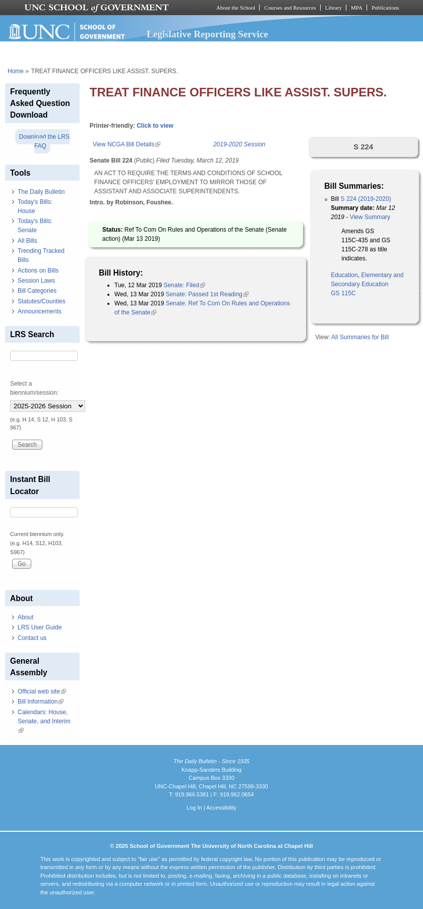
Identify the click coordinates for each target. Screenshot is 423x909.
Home (16, 71)
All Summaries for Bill (360, 337)
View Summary (370, 217)
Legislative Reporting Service (207, 34)
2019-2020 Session (239, 144)
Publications (385, 8)
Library (333, 8)
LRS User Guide (40, 627)
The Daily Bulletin (41, 191)
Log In (194, 808)
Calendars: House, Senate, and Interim (44, 721)
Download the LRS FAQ (44, 141)
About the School (235, 8)
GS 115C (343, 293)
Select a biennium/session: (34, 388)
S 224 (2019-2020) (366, 198)
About (25, 617)
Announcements (40, 311)
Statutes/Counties (42, 301)
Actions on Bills (38, 270)
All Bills (27, 240)
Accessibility (221, 808)
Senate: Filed (184, 285)
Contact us (32, 637)
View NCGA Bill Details (126, 144)
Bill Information (41, 701)
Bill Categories (37, 290)
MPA (356, 8)
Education (344, 275)
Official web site (42, 691)
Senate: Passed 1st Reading (207, 294)
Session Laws (36, 280)
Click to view (155, 125)
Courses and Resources (290, 8)
